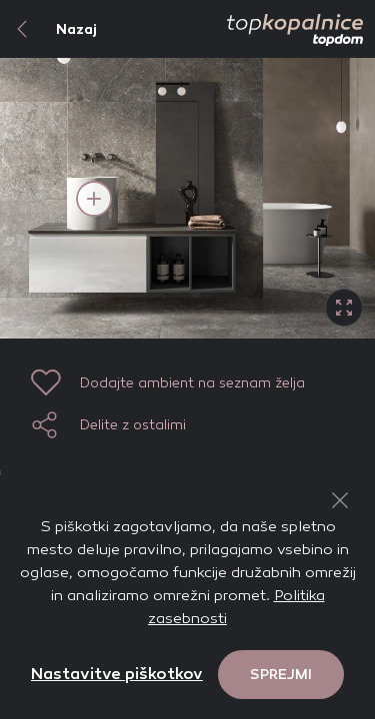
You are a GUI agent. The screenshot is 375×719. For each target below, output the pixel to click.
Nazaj (48, 29)
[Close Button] (340, 500)
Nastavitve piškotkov (117, 673)
